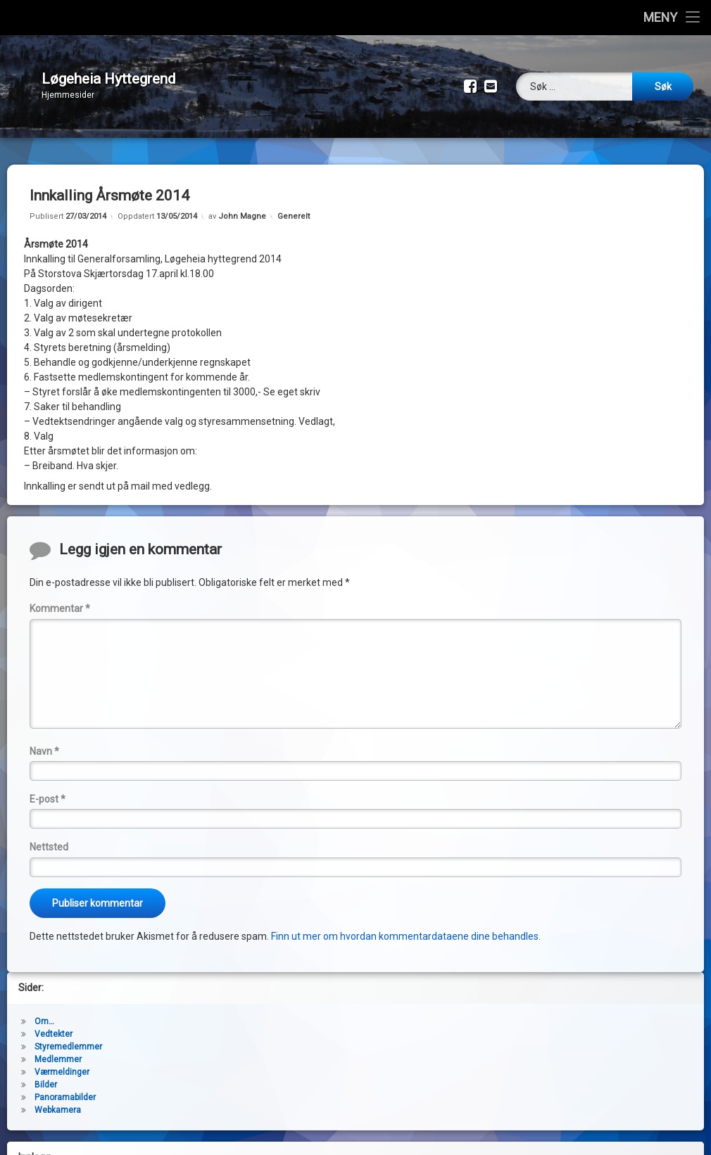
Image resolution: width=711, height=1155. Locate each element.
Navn (44, 740)
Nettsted (49, 836)
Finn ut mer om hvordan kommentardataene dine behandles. (406, 925)
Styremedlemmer (68, 1036)
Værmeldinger (61, 1061)
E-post (47, 788)
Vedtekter (53, 1023)
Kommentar (60, 598)
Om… (44, 1011)
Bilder (45, 1074)
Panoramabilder (65, 1087)
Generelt (293, 205)
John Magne (242, 205)
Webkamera (57, 1099)
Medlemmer (58, 1049)
